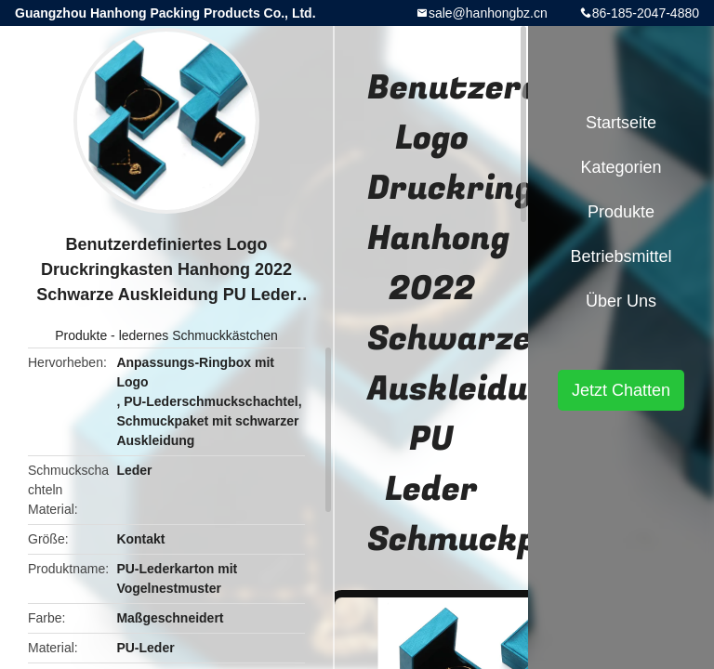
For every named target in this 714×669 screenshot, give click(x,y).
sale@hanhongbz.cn (488, 13)
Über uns (621, 301)
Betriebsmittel (620, 256)
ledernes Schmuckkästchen (198, 335)
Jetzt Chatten (621, 390)
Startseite (621, 122)
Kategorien (620, 167)
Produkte (81, 335)
